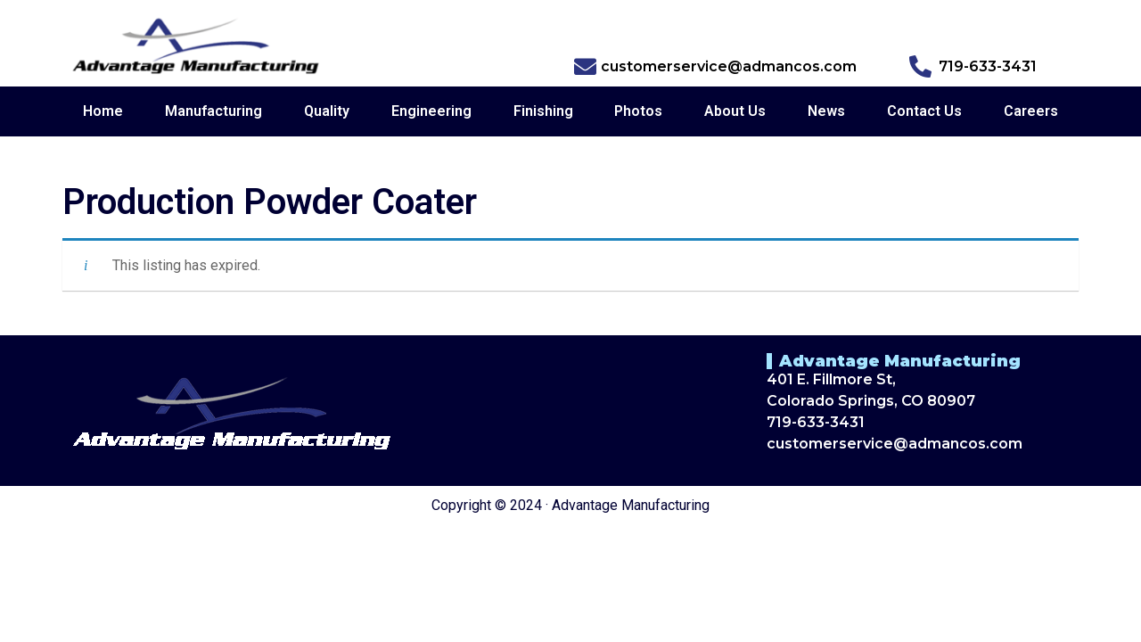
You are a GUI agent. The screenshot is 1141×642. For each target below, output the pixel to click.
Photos (638, 111)
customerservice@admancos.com (894, 443)
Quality (326, 111)
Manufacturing (213, 111)
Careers (1031, 111)
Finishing (543, 111)
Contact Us (924, 111)
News (826, 111)
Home (103, 111)
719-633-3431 (816, 422)
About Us (735, 111)
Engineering (431, 111)
